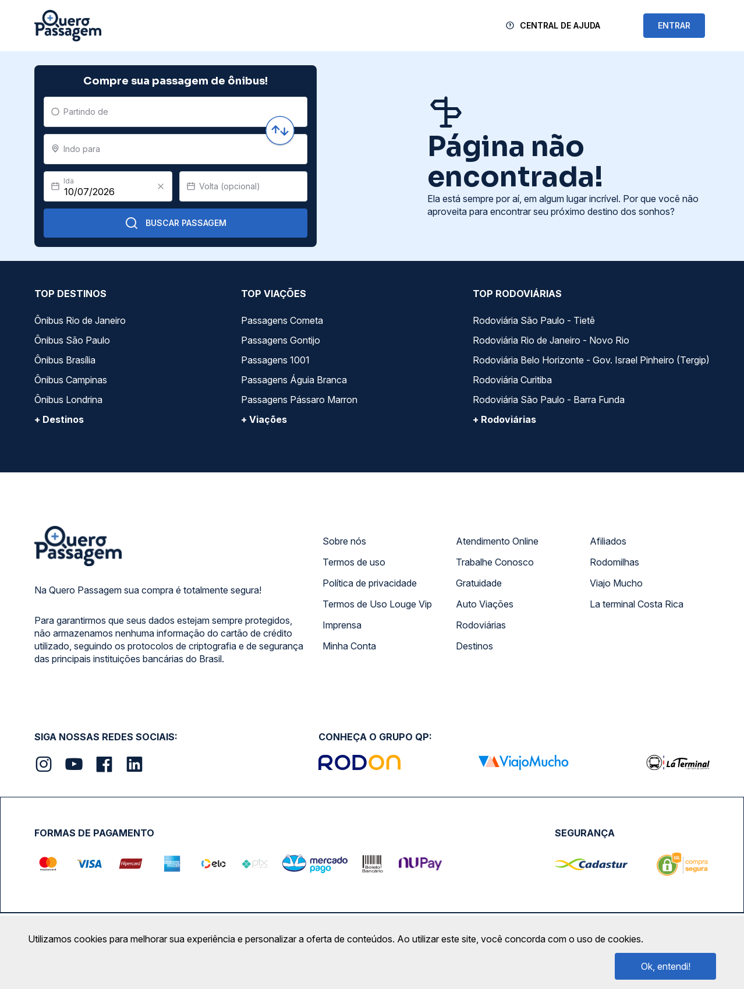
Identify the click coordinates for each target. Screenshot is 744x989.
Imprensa (342, 625)
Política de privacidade (370, 583)
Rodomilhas (614, 562)
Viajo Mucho (616, 583)
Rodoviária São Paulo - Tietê (534, 320)
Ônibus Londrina (68, 399)
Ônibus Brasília (64, 360)
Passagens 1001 (275, 360)
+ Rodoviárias (504, 419)
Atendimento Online (497, 541)
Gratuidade (479, 583)
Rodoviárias (481, 625)
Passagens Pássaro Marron (299, 399)
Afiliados (608, 541)
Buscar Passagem (175, 223)
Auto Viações (484, 604)
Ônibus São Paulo (72, 340)
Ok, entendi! (665, 966)
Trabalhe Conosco (495, 562)
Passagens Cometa (282, 320)
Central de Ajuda (560, 25)
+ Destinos (59, 419)
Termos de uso (354, 562)
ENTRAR (674, 25)
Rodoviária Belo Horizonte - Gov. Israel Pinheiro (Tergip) (591, 360)
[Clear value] (160, 186)
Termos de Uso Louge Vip (377, 604)
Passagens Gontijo (280, 340)
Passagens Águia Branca (294, 380)
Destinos (474, 646)
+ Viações (264, 419)
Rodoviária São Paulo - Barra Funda (549, 399)
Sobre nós (344, 541)
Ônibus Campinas (70, 380)
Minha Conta (349, 646)
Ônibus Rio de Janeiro (80, 320)
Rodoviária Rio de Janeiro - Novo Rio (551, 340)
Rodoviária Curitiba (512, 380)
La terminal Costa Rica (636, 604)
